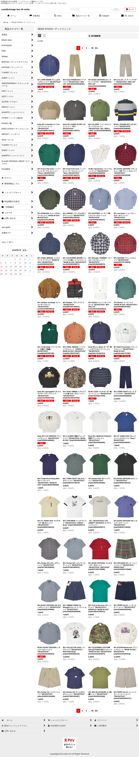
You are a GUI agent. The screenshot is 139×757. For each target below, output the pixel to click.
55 (92, 48)
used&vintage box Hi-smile (15, 9)
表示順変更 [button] (95, 36)
